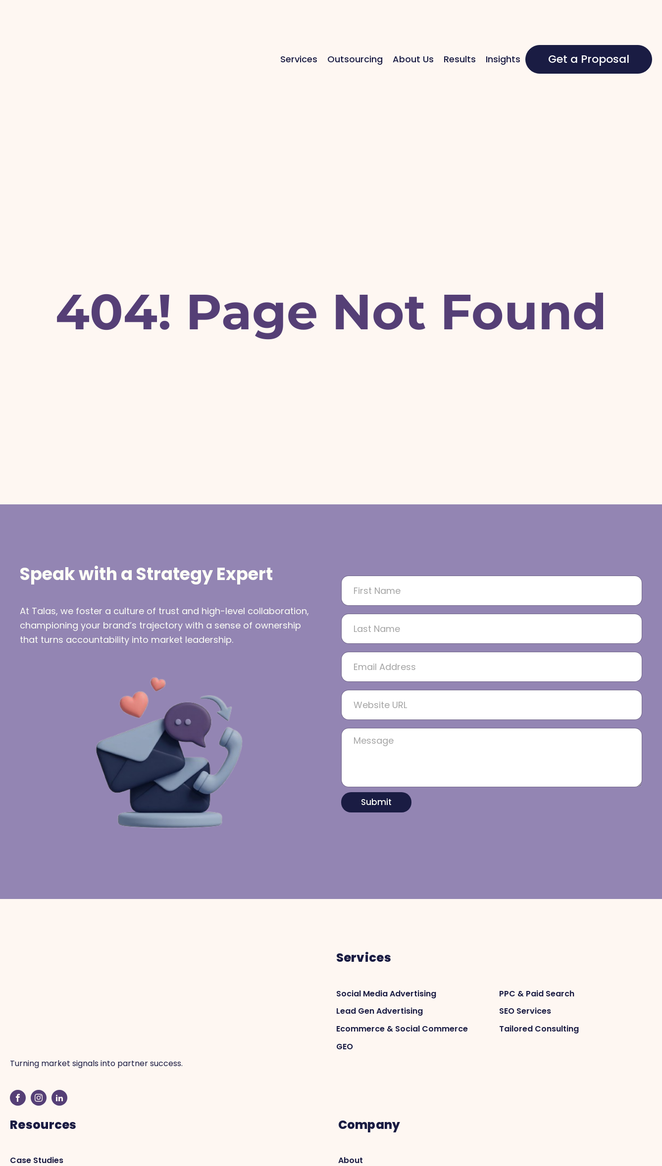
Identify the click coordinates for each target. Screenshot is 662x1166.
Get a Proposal (588, 29)
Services (298, 28)
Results (460, 28)
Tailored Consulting (539, 968)
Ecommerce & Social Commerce (402, 968)
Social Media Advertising (386, 933)
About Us (413, 28)
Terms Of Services (615, 1152)
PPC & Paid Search (536, 933)
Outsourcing (355, 28)
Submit (376, 741)
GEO (344, 985)
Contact (355, 1064)
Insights (503, 28)
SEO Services (525, 950)
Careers (354, 1082)
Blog (19, 1064)
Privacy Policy (542, 1152)
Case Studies (36, 1047)
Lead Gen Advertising (379, 950)
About (350, 1047)
